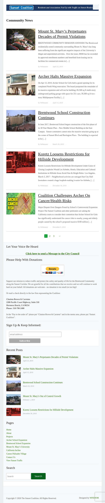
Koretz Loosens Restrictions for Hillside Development (48, 410)
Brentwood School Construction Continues (43, 382)
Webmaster (44, 67)
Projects (9, 437)
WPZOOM (94, 498)
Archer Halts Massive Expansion (64, 76)
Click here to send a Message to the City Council (52, 253)
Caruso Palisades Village (16, 454)
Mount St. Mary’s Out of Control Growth (42, 396)
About (8, 433)
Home (8, 430)
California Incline (13, 450)
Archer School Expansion (16, 440)
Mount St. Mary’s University (18, 447)
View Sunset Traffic (14, 460)
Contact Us (10, 457)
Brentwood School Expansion (18, 443)
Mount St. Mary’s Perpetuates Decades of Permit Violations (50, 357)
